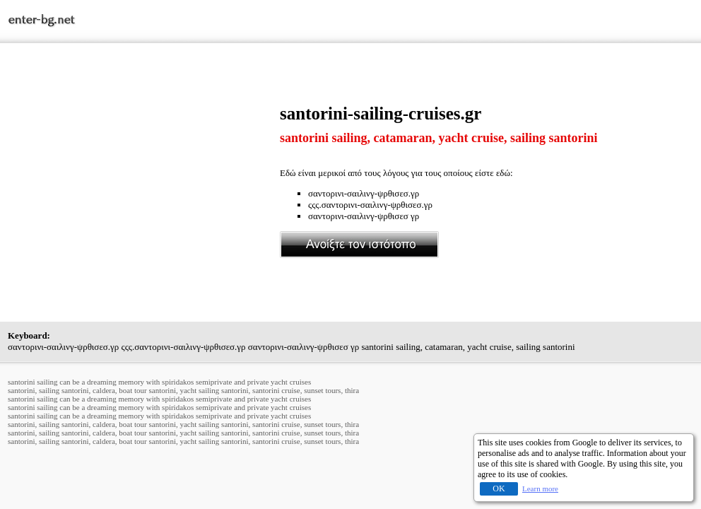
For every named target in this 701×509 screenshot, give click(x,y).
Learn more (540, 488)
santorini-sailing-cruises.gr (380, 113)
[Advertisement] (144, 203)
